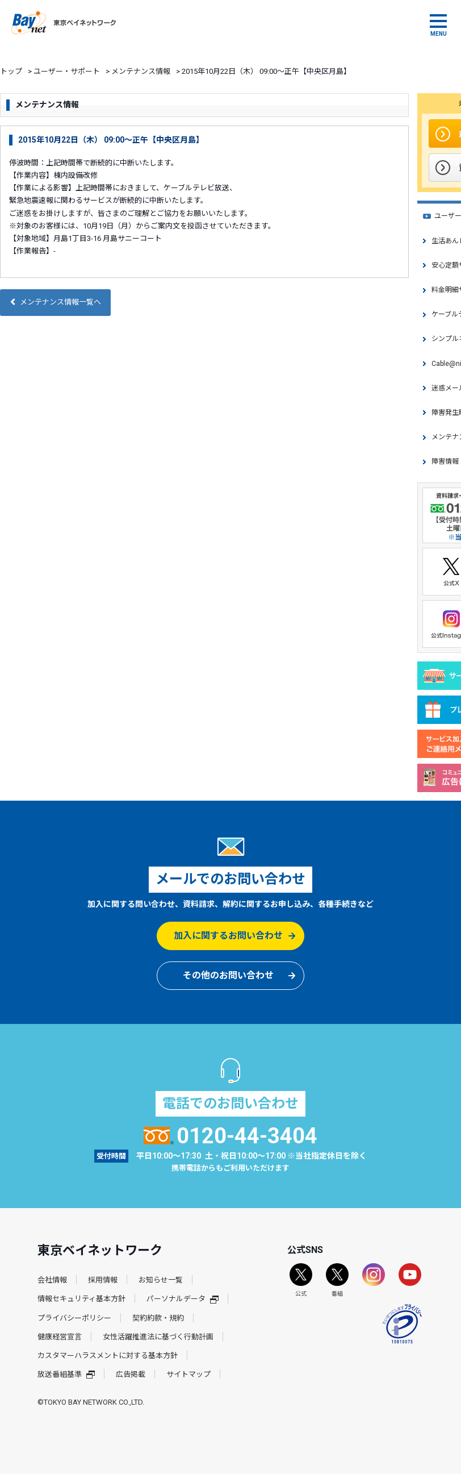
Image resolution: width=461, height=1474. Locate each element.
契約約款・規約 (158, 1318)
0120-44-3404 (231, 1135)
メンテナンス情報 (140, 71)
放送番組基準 (66, 1374)
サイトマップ (188, 1374)
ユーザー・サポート (66, 71)
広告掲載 (130, 1374)
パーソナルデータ (182, 1298)
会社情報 (52, 1280)
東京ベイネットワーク (63, 22)
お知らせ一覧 (161, 1280)
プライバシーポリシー (74, 1318)
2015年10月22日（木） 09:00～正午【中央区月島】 (111, 139)
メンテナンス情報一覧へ (55, 302)
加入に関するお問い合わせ (228, 935)
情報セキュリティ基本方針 (81, 1298)
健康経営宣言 (59, 1337)
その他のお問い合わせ (228, 975)
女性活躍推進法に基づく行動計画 (158, 1337)
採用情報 (103, 1280)
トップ (11, 71)
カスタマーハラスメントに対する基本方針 (107, 1355)
